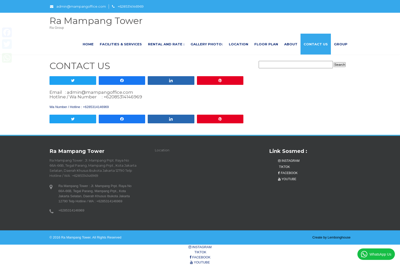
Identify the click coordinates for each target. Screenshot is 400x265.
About (290, 44)
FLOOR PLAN (266, 44)
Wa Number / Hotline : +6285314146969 (79, 107)
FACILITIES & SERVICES (121, 44)
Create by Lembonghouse (331, 237)
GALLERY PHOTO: (207, 44)
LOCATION (238, 44)
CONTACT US (316, 44)
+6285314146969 (128, 6)
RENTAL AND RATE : (166, 44)
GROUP (340, 44)
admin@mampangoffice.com (78, 6)
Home (88, 44)
